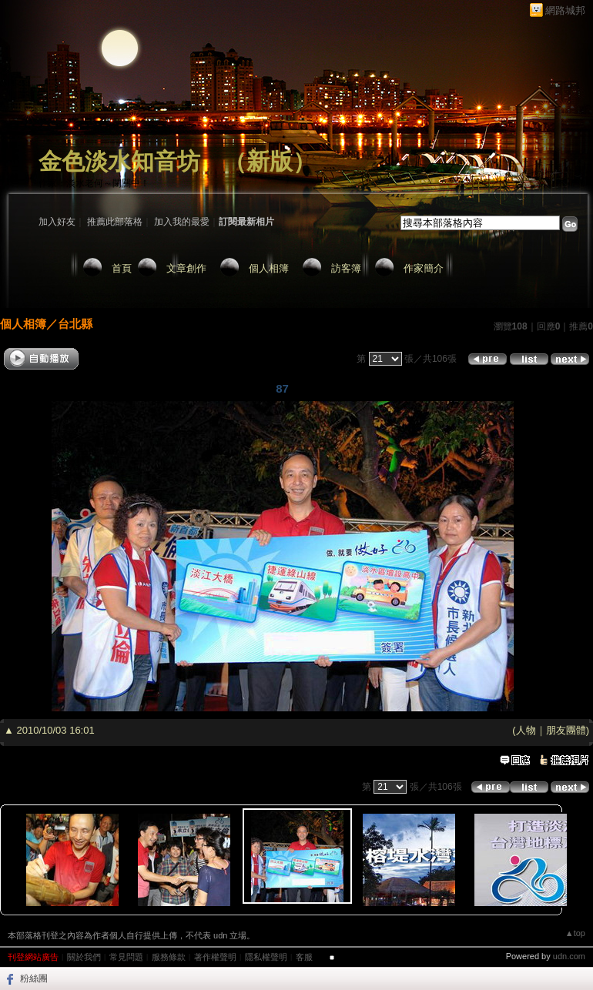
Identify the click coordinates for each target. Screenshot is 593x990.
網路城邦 (565, 10)
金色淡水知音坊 (119, 161)
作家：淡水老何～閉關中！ (94, 183)
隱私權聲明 (266, 957)
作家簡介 (424, 268)
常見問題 (126, 957)
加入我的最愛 (181, 221)
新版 (269, 161)
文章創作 (186, 268)
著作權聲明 (215, 957)
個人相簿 (269, 268)
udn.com (569, 956)
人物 (526, 730)
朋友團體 (566, 730)
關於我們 (84, 957)
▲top (575, 933)
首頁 (122, 268)
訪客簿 (346, 268)
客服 (304, 957)
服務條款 (169, 957)
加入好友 (57, 221)
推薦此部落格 (114, 221)
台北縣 (75, 323)
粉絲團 (34, 978)
